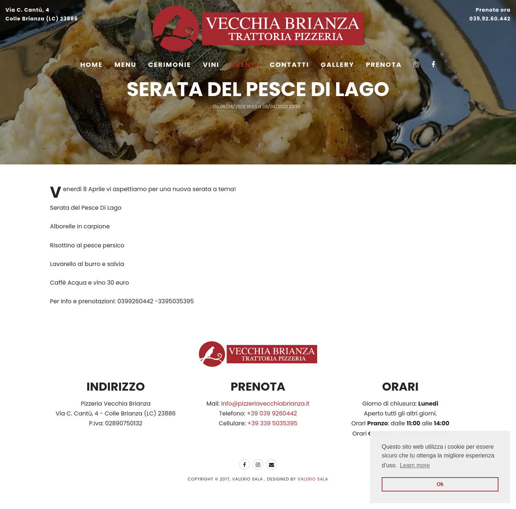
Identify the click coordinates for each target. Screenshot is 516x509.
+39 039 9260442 (272, 413)
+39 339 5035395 (272, 423)
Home (91, 64)
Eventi (244, 64)
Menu (126, 64)
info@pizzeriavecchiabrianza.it (265, 403)
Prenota (384, 64)
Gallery (337, 64)
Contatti (289, 64)
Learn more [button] (415, 465)
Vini (211, 64)
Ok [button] (439, 484)
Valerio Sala (312, 479)
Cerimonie (169, 64)
